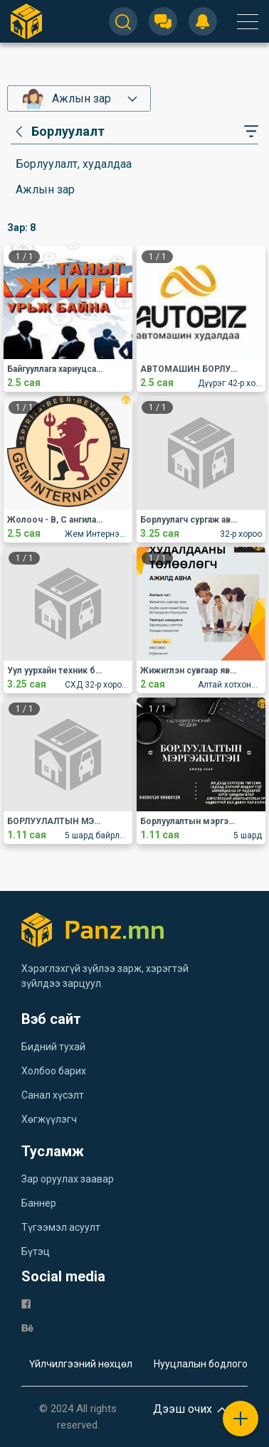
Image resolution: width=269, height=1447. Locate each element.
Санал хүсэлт (52, 1095)
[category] (58, 131)
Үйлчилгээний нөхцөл (80, 1363)
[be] (27, 1327)
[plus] (240, 1418)
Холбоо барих (53, 1071)
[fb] (26, 1303)
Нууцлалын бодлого (201, 1363)
